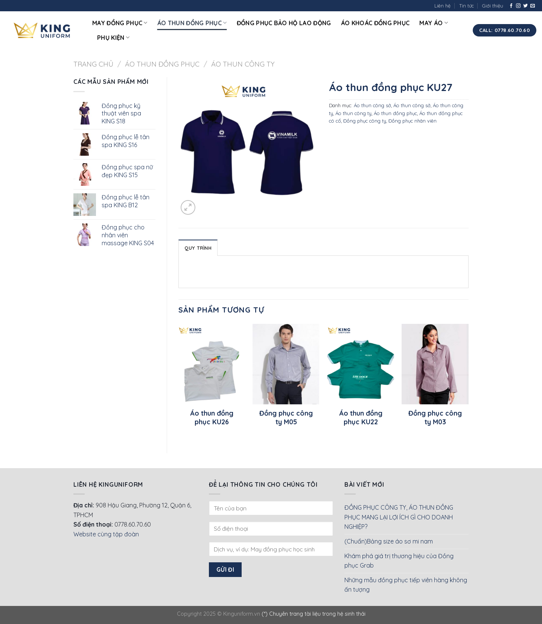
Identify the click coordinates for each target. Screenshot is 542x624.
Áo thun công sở (372, 105)
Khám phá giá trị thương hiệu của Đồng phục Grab (399, 560)
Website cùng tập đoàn (106, 534)
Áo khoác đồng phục (375, 23)
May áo (433, 23)
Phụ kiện (113, 37)
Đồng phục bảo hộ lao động (284, 23)
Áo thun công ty (243, 64)
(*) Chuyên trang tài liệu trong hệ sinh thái (313, 613)
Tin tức (466, 6)
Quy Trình (198, 248)
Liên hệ (442, 6)
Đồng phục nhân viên (412, 121)
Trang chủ (93, 64)
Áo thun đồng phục (192, 23)
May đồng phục (120, 23)
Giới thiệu (492, 6)
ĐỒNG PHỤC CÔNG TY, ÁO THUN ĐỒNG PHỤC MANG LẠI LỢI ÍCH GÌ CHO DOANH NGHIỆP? (398, 517)
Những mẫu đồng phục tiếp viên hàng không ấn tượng (405, 585)
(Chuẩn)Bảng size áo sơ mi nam (388, 541)
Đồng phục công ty (364, 121)
